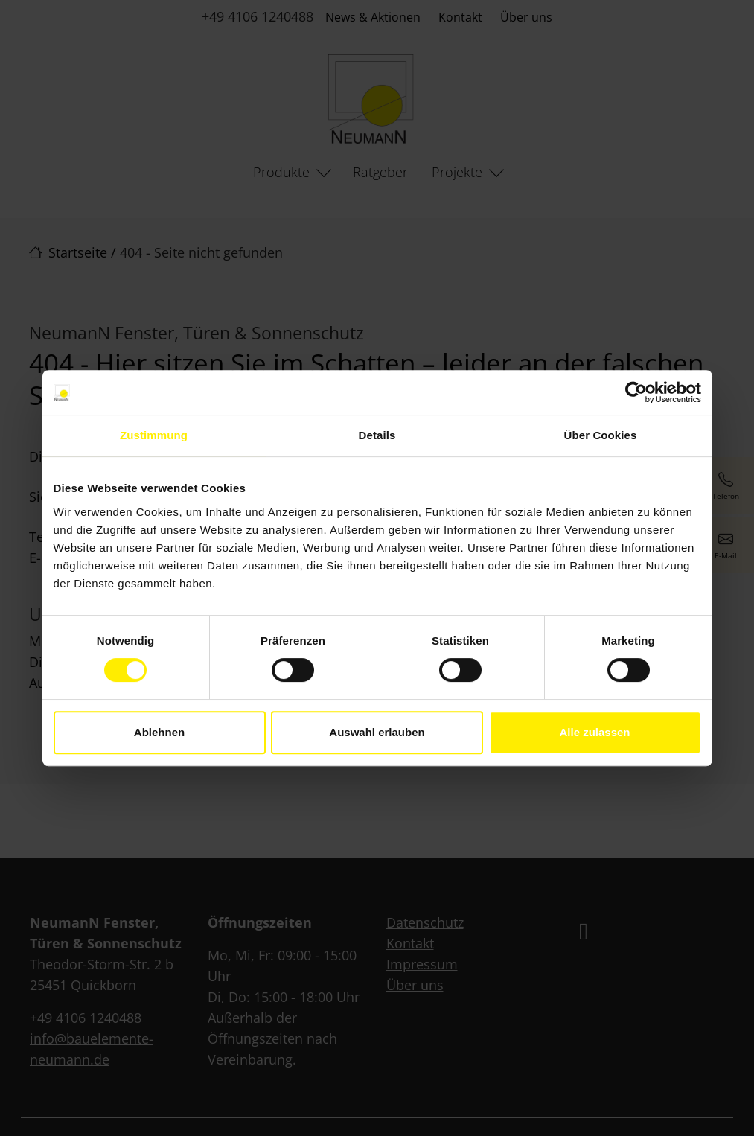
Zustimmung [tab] (154, 435)
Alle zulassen (594, 732)
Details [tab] (377, 435)
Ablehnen (159, 732)
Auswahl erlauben (376, 732)
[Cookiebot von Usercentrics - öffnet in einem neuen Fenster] (636, 392)
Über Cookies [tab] (600, 435)
